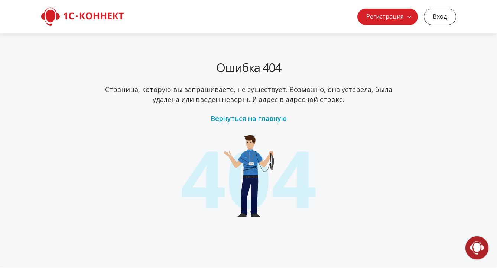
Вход (440, 16)
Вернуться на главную (249, 118)
